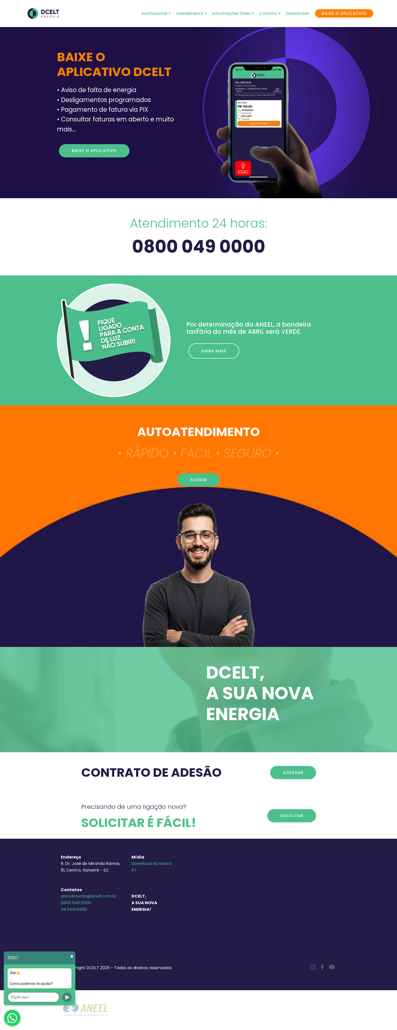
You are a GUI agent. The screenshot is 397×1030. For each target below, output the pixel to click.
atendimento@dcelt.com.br (89, 951)
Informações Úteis (231, 13)
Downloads (297, 13)
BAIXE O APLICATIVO (344, 13)
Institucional (154, 13)
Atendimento (189, 13)
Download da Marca (151, 918)
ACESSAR (293, 785)
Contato (268, 13)
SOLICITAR (291, 828)
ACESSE (198, 492)
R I (133, 925)
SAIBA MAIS (213, 365)
